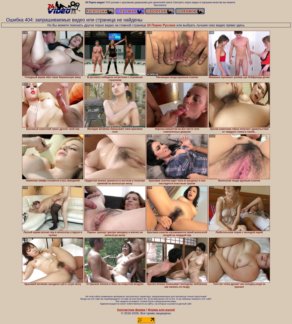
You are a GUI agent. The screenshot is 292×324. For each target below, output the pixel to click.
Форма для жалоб (161, 309)
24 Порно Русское (161, 25)
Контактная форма (131, 309)
